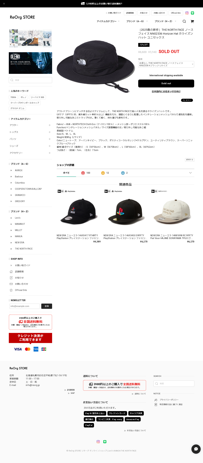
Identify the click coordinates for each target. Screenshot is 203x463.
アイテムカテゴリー (108, 21)
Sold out (166, 83)
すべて (66, 173)
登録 (47, 306)
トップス (14, 132)
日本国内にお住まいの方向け (166, 91)
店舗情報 (130, 13)
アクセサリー (16, 153)
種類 (140, 59)
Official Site (176, 13)
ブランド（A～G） (137, 21)
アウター (14, 125)
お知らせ (143, 13)
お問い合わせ (159, 13)
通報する (189, 160)
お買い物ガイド (114, 13)
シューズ (14, 146)
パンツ (13, 139)
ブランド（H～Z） (166, 21)
